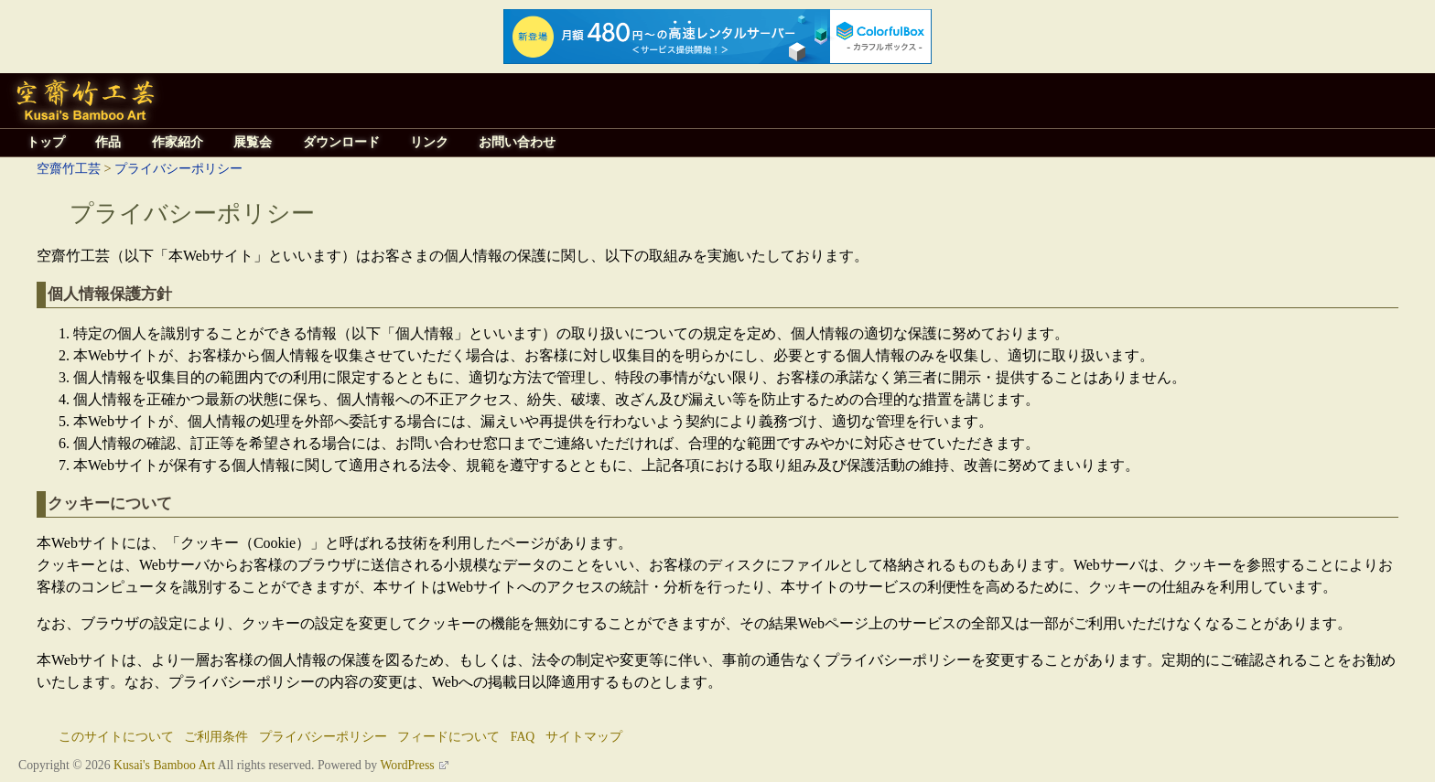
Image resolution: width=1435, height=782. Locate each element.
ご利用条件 (216, 737)
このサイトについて (116, 737)
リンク (429, 142)
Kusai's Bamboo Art (164, 765)
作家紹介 (177, 142)
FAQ (523, 737)
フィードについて (448, 737)
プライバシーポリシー (178, 168)
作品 (108, 142)
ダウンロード (341, 142)
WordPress (407, 765)
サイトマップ (583, 737)
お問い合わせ (517, 142)
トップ (46, 142)
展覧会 (252, 142)
